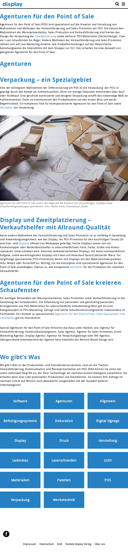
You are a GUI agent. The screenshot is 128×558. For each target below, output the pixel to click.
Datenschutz (46, 544)
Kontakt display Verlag (78, 544)
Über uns (100, 544)
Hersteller (6, 107)
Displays (24, 243)
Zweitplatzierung (45, 36)
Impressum (29, 544)
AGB (59, 544)
